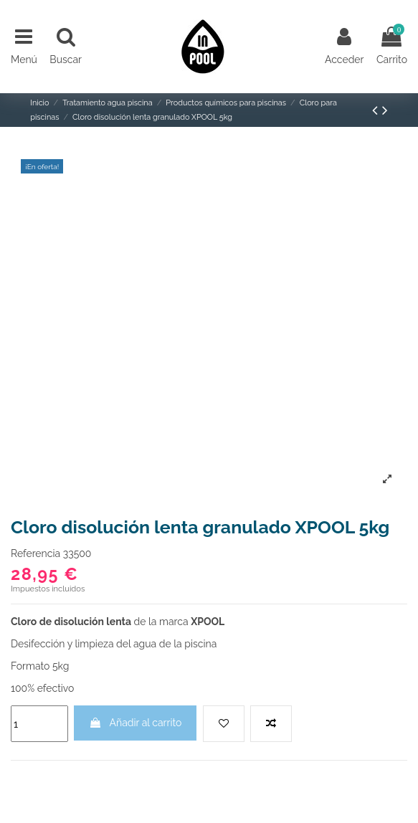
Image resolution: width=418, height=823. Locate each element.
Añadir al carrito (135, 722)
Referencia (35, 553)
